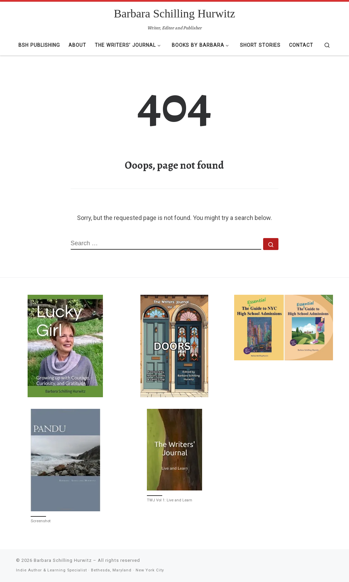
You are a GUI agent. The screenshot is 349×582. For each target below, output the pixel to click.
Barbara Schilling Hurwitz (63, 560)
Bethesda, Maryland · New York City (127, 570)
